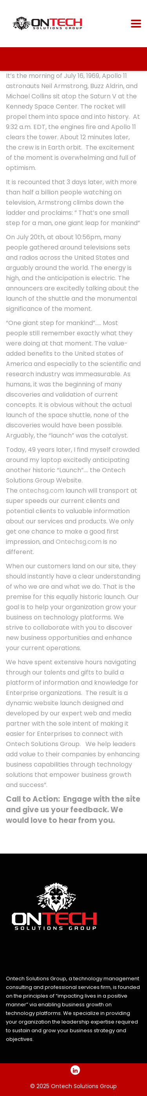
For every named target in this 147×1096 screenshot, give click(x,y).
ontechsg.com (41, 490)
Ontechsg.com (79, 541)
